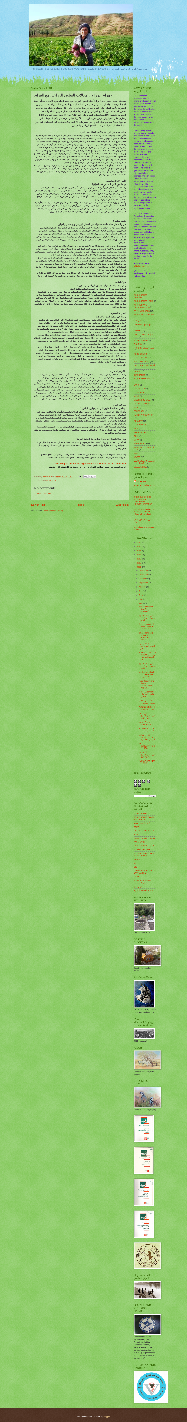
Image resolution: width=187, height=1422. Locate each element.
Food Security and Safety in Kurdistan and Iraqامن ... (146, 684)
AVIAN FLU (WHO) (142, 823)
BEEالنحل (138, 321)
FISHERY (138, 344)
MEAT (136, 396)
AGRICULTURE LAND (143, 301)
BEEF (136, 827)
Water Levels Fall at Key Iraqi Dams (147, 708)
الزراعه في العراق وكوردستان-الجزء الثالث (147, 665)
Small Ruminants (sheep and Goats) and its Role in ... (146, 636)
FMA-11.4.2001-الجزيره (144, 846)
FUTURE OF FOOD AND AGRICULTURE (144, 854)
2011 (139, 567)
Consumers (139, 331)
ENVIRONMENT (141, 340)
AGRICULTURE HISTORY (140, 296)
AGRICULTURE (140, 813)
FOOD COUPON (141, 354)
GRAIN (137, 859)
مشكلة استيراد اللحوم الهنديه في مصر (147, 646)
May (141, 599)
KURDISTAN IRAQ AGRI (144, 379)
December (143, 570)
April (141, 603)
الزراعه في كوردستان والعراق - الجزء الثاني (147, 715)
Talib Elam (141, 481)
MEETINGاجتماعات (142, 404)
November (143, 575)
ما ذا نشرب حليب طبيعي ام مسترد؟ (147, 702)
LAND (136, 385)
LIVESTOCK (139, 392)
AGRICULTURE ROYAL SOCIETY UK (144, 818)
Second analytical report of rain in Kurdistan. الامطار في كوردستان (144, 511)
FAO (136, 834)
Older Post (122, 504)
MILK (136, 407)
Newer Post (38, 504)
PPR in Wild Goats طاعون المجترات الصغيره (147, 694)
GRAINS (137, 371)
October (142, 579)
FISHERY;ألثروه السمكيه (144, 348)
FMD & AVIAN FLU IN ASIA (147, 762)
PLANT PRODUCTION (143, 415)
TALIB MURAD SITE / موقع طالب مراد (143, 881)
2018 (139, 542)
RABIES (137, 877)
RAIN (136, 428)
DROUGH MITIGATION (144, 831)
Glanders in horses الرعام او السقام (147, 729)
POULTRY (138, 421)
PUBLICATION (140, 425)
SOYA (136, 440)
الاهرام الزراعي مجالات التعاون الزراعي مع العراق (147, 737)
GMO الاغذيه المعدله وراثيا (144, 365)
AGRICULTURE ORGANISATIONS (142, 306)
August (142, 587)
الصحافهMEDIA (140, 467)
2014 (139, 555)
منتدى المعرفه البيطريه (143, 890)
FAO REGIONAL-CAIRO (144, 838)
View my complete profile (144, 485)
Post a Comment (44, 493)
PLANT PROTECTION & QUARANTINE (144, 872)
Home (80, 504)
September (144, 583)
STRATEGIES (52, 480)
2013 (139, 559)
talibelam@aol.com (142, 266)
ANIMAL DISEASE (142, 311)
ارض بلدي (138, 887)
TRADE (137, 453)
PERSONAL (139, 411)
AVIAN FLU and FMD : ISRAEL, (146, 723)
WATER (137, 457)
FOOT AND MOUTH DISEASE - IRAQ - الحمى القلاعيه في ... (147, 655)
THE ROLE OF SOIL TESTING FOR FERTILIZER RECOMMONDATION (143, 500)
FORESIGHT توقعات (142, 849)
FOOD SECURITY (142, 361)
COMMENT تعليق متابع (143, 324)
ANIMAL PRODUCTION (144, 315)
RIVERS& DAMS (141, 432)
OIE (135, 867)
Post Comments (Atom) (53, 511)
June (141, 595)
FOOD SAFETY (140, 358)
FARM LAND (139, 842)
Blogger (106, 1417)
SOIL (136, 436)
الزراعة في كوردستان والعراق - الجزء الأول (147, 754)
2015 (139, 551)
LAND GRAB (139, 389)
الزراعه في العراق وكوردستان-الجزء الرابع (147, 617)
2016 (139, 546)
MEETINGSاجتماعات (143, 400)
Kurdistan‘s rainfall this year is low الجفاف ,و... (146, 674)
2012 (139, 563)
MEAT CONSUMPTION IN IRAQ (147, 746)
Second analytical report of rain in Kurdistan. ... (146, 626)
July (141, 591)
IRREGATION (140, 375)
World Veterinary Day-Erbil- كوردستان (146, 609)
